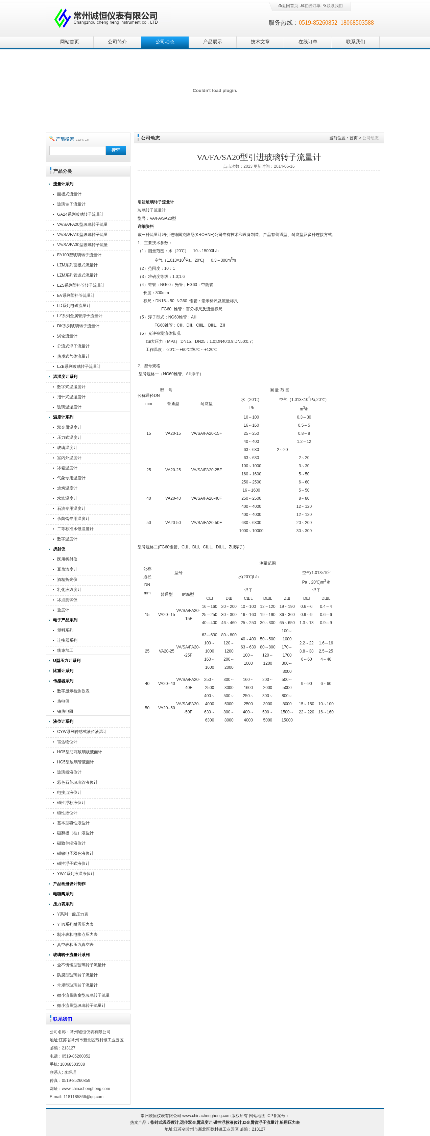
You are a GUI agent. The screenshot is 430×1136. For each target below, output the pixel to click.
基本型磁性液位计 (73, 823)
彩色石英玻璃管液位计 (77, 782)
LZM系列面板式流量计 (77, 265)
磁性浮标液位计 (71, 802)
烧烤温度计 (67, 488)
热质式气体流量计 (73, 356)
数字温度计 (67, 539)
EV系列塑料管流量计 (76, 295)
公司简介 (117, 41)
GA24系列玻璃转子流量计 (80, 214)
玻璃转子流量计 (71, 204)
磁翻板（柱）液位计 (75, 833)
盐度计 (63, 610)
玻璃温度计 (67, 447)
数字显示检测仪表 (73, 691)
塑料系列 (65, 630)
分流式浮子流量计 (73, 346)
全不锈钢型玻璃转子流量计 (81, 965)
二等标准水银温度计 (75, 528)
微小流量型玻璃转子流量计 (81, 1005)
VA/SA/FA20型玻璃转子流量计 (82, 225)
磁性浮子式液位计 (73, 863)
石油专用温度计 (71, 508)
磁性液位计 (67, 812)
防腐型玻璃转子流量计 (77, 975)
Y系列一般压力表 (72, 914)
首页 (354, 138)
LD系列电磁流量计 (74, 305)
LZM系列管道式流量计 (77, 275)
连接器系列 (67, 640)
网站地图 (257, 1115)
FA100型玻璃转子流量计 (79, 255)
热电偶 (63, 701)
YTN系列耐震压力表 (75, 924)
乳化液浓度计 (69, 589)
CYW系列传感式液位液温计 (82, 731)
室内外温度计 (69, 457)
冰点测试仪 (67, 599)
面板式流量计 (69, 194)
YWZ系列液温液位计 (76, 873)
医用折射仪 (67, 559)
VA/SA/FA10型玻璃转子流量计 (82, 235)
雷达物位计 (67, 741)
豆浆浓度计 (67, 569)
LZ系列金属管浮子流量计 (79, 315)
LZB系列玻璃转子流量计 (79, 366)
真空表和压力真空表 (75, 944)
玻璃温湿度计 (69, 407)
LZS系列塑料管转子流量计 (81, 285)
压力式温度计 (69, 437)
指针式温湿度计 (71, 397)
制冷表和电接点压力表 (77, 934)
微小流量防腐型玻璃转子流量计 (83, 996)
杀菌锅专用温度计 (73, 518)
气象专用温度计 (71, 478)
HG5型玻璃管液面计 (75, 762)
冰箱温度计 (67, 468)
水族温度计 (67, 498)
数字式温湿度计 (71, 386)
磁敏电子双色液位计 (75, 853)
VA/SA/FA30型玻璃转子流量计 (82, 245)
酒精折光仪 (67, 579)
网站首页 (69, 41)
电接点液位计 (69, 792)
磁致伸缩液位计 (71, 843)
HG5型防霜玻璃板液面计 (79, 752)
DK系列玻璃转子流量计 (78, 326)
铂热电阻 (65, 711)
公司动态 (165, 41)
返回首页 (288, 5)
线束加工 (65, 650)
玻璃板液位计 (69, 772)
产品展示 (212, 41)
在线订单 (310, 5)
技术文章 (260, 41)
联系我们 (332, 5)
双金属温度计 (69, 427)
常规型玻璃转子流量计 (77, 985)
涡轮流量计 (67, 336)
